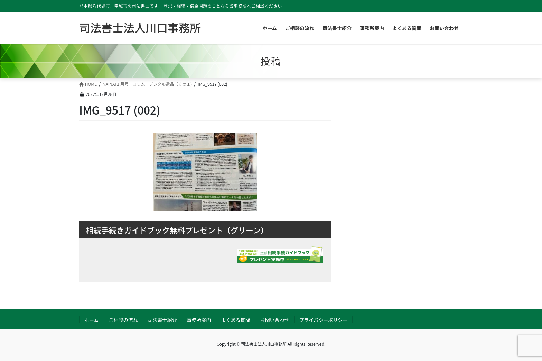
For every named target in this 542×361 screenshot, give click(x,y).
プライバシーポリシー (323, 319)
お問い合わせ (274, 319)
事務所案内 (199, 319)
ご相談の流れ (123, 319)
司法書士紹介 (162, 319)
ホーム (91, 319)
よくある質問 (235, 319)
